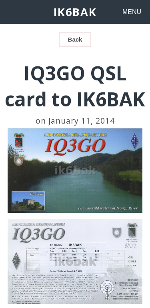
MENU (131, 11)
